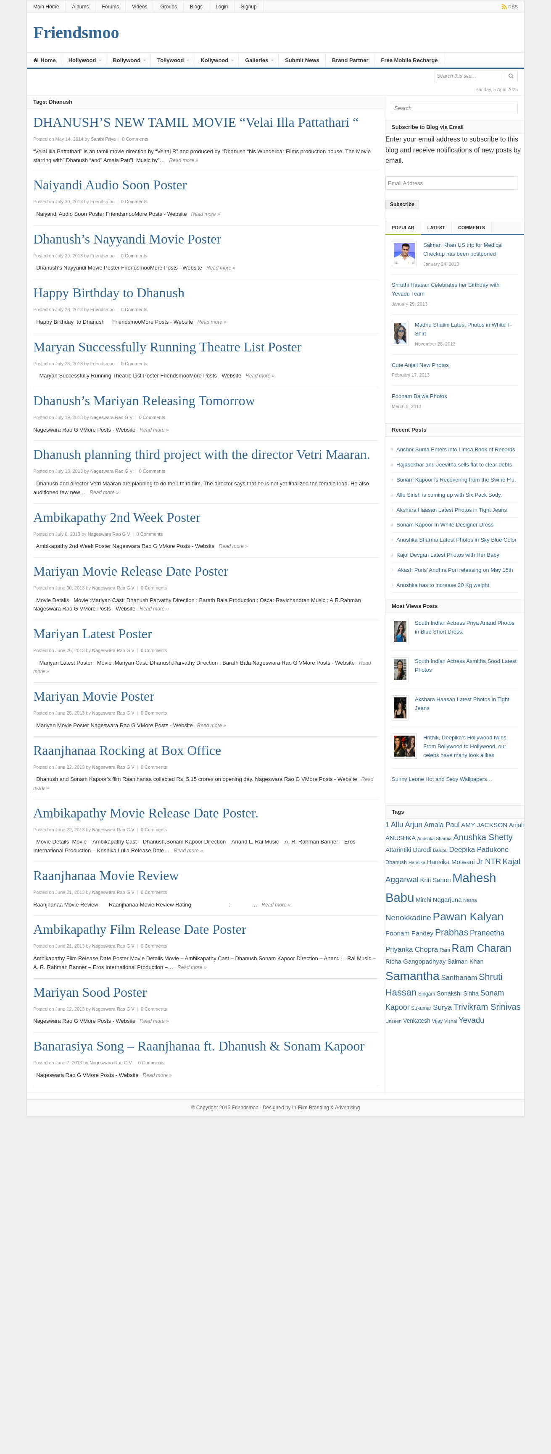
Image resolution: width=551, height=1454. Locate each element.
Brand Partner (350, 60)
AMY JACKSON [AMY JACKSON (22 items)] (484, 824)
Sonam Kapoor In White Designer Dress (444, 524)
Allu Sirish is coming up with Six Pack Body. (449, 495)
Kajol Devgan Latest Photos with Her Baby (447, 555)
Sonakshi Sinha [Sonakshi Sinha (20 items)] (458, 993)
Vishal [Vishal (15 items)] (450, 1021)
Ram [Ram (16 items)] (445, 950)
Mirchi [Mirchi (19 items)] (423, 899)
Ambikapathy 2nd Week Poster (116, 517)
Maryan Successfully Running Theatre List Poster (167, 346)
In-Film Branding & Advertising (326, 1108)
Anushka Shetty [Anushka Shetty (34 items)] (483, 837)
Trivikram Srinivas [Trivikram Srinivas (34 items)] (487, 1006)
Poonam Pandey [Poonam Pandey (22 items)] (409, 933)
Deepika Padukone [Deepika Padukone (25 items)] (479, 850)
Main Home (46, 7)
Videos (139, 7)
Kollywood (214, 60)
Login (222, 7)
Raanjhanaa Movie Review (106, 875)
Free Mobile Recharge (409, 60)
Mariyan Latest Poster (92, 633)
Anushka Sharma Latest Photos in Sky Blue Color (456, 540)
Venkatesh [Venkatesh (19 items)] (416, 1020)
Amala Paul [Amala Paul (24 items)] (441, 825)
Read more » (183, 160)
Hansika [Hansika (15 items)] (417, 862)
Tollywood (170, 60)
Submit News (302, 60)
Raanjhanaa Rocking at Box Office (127, 750)
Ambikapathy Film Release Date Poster (139, 929)
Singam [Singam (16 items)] (426, 994)
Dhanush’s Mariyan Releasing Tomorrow (144, 400)
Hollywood (82, 60)
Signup (248, 7)
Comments (471, 227)
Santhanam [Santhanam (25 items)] (459, 978)
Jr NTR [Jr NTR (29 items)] (488, 861)
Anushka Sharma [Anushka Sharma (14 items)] (434, 838)
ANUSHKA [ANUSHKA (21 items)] (400, 837)
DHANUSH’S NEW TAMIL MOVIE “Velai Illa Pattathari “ (196, 122)
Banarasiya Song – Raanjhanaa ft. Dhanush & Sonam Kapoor (198, 1045)
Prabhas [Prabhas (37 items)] (451, 932)
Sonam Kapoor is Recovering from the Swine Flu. (456, 480)
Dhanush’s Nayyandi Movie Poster (127, 238)
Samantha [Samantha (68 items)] (412, 975)
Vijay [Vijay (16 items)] (437, 1021)
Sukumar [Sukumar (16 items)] (421, 1008)
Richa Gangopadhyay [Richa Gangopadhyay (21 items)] (415, 961)
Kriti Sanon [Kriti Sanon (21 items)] (435, 879)
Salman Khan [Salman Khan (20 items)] (465, 961)
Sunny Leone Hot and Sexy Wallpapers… (442, 779)
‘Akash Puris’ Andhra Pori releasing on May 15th (454, 570)
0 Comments (135, 138)
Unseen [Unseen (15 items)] (393, 1021)
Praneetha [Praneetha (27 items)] (487, 933)
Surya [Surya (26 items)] (442, 1007)
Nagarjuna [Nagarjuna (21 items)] (447, 899)
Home (44, 60)
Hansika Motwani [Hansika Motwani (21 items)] (451, 861)
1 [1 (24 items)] (387, 825)
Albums (80, 7)
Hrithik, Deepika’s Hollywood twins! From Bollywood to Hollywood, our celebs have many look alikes (465, 746)
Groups (169, 7)
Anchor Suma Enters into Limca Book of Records (455, 449)
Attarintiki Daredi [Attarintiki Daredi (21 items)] (408, 849)
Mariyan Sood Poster (90, 992)
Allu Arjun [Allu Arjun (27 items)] (406, 824)
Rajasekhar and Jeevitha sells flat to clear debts (454, 464)
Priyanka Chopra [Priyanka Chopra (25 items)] (411, 950)
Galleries (256, 60)
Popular (403, 227)
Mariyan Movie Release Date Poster (130, 571)
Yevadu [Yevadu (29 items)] (472, 1020)
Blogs (196, 7)
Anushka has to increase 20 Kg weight (442, 585)
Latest (436, 227)
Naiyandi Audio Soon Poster (110, 184)
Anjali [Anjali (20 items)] (516, 825)
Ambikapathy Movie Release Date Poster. (145, 812)
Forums (110, 7)
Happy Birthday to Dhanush (109, 292)
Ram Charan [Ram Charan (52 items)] (481, 948)
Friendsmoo (245, 1108)
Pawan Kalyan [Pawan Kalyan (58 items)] (468, 916)
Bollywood (126, 60)
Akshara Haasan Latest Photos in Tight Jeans (451, 510)
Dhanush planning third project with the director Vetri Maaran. (201, 454)
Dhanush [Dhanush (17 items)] (396, 862)
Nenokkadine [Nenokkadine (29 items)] (408, 917)
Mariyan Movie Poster (93, 696)
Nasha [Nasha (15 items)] (470, 900)
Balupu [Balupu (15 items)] (440, 850)
